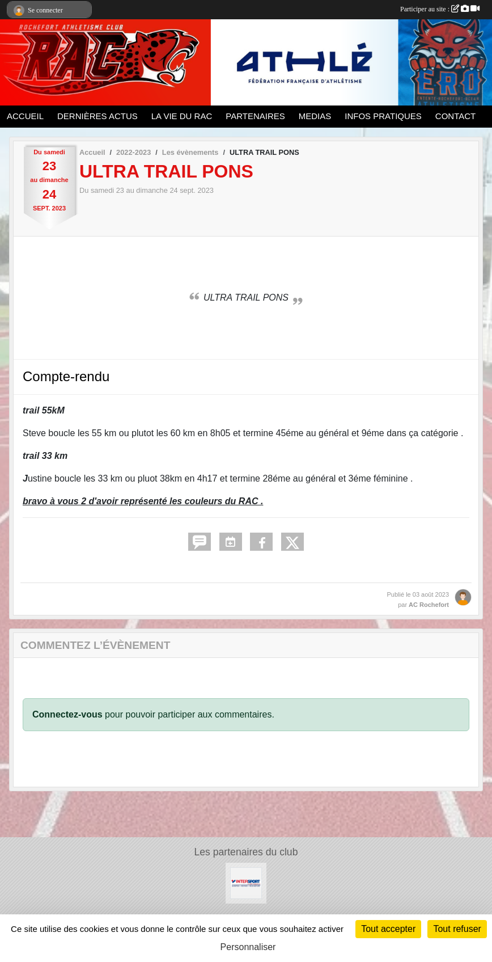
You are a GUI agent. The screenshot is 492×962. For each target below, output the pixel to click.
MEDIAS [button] (315, 116)
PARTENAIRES (255, 116)
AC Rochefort (429, 604)
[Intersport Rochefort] (246, 883)
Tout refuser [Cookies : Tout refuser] (457, 929)
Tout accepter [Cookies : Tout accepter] (388, 929)
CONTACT (455, 116)
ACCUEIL (25, 116)
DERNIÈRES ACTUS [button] (97, 116)
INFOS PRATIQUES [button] (383, 116)
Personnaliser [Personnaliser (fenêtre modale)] (248, 947)
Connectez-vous (67, 714)
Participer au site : (440, 9)
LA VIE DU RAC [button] (182, 116)
